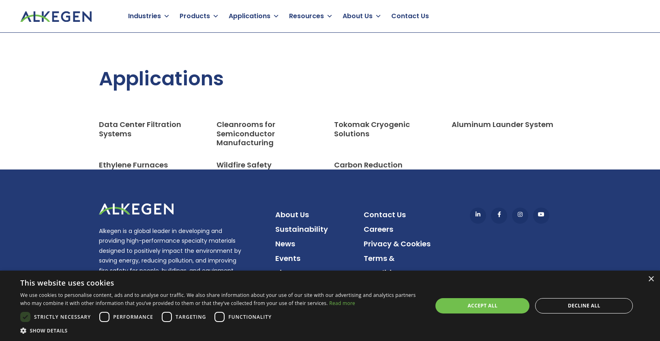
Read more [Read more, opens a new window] (342, 303)
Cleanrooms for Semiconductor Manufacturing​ (245, 133)
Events (287, 258)
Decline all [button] (584, 305)
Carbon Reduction (368, 165)
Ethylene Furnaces (133, 165)
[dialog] (330, 306)
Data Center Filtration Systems (140, 129)
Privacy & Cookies (397, 244)
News (285, 244)
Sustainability (301, 229)
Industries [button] (144, 16)
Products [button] (195, 16)
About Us (292, 215)
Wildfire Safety (244, 165)
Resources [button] (306, 16)
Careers (378, 229)
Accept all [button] (482, 305)
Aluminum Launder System (502, 124)
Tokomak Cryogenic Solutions (372, 129)
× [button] (651, 279)
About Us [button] (358, 16)
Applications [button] (249, 16)
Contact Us (410, 16)
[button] (220, 330)
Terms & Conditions (384, 265)
